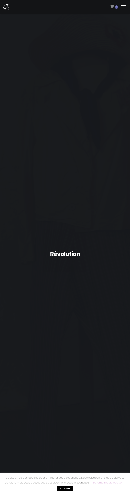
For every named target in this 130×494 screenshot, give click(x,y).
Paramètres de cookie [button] (107, 482)
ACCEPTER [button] (65, 488)
